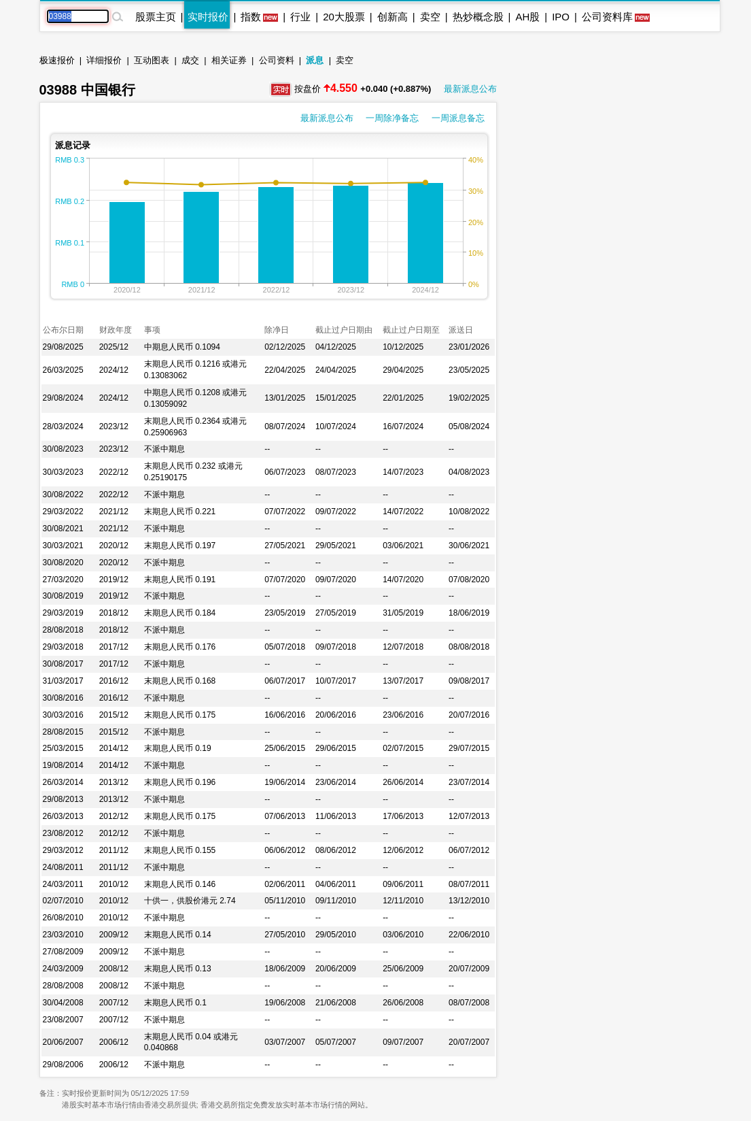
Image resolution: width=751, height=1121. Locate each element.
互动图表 (151, 60)
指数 (251, 16)
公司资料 (276, 60)
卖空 (430, 16)
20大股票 (344, 16)
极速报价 (57, 60)
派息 (315, 60)
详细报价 (104, 60)
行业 (300, 16)
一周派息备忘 (458, 118)
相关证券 (229, 60)
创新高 (392, 16)
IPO (561, 16)
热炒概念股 (478, 16)
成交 (190, 60)
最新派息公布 (470, 89)
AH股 (527, 16)
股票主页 (155, 16)
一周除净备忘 (392, 118)
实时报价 (208, 16)
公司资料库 (607, 16)
